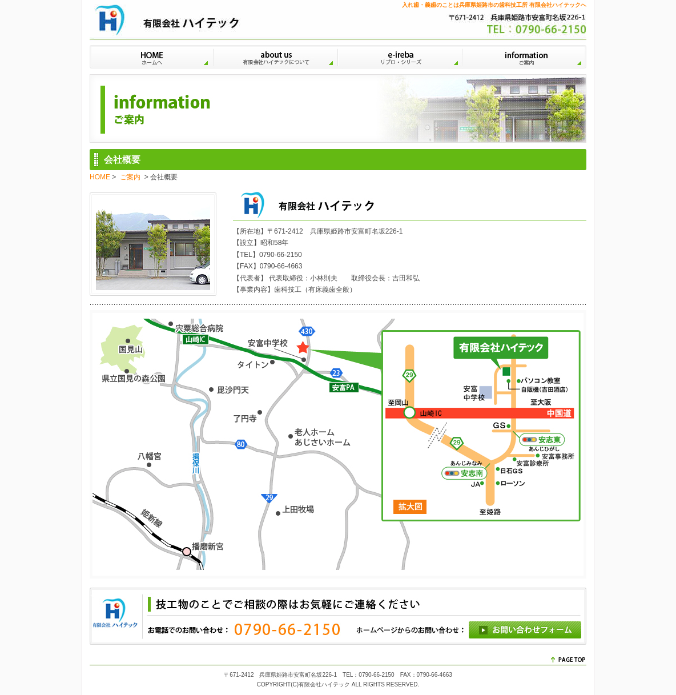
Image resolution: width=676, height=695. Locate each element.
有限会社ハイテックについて (276, 56)
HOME (152, 56)
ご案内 (525, 56)
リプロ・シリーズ (401, 56)
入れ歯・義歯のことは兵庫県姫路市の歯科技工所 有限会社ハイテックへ (494, 5)
